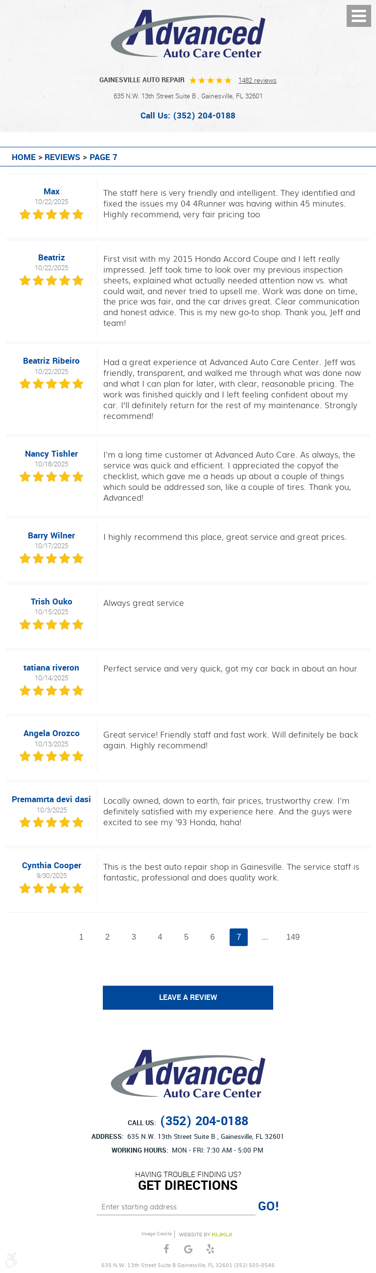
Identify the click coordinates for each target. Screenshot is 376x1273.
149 (293, 936)
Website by (205, 1234)
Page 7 (104, 157)
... (265, 936)
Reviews (62, 157)
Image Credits (156, 1233)
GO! (269, 1206)
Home (24, 157)
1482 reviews (257, 80)
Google (188, 1249)
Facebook (166, 1249)
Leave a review (188, 997)
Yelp (210, 1249)
